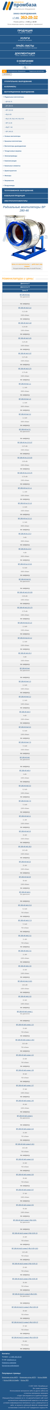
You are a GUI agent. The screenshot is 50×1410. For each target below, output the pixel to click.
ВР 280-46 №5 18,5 (24, 846)
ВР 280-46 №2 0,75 (24, 368)
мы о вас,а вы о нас (25, 62)
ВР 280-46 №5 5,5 (25, 785)
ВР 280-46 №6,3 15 (24, 966)
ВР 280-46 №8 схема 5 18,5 (25, 1144)
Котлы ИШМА (42, 1377)
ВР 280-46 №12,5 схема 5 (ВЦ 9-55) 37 (25, 1322)
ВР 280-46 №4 (25, 668)
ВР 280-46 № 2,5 (25, 429)
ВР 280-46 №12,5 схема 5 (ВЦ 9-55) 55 (25, 1337)
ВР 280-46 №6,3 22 (24, 996)
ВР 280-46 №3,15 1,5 (25, 623)
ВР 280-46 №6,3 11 (24, 935)
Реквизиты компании (9, 1362)
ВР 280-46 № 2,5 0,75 (25, 473)
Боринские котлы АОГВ (28, 1377)
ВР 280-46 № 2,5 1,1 (25, 488)
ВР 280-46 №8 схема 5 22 (25, 1159)
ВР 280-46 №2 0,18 (24, 323)
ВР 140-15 (9, 131)
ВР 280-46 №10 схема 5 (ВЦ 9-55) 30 (24, 1279)
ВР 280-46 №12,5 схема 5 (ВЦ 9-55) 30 (25, 1307)
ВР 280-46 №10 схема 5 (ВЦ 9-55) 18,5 (25, 1248)
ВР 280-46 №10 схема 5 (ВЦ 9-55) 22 (24, 1263)
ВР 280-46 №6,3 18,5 (25, 981)
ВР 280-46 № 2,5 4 (25, 549)
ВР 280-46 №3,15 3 (24, 653)
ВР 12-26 (8, 123)
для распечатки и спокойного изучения (25, 47)
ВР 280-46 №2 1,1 (25, 384)
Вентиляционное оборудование (16, 71)
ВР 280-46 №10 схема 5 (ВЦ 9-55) (25, 1220)
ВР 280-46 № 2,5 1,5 (25, 503)
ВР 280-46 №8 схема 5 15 (25, 1129)
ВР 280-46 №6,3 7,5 (24, 920)
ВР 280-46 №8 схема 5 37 (25, 1190)
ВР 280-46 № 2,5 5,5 (25, 564)
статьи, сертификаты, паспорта (25, 54)
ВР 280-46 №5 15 (25, 831)
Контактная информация (10, 1365)
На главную (4, 71)
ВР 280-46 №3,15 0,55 (24, 592)
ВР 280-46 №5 (25, 757)
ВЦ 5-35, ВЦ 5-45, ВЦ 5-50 (14, 118)
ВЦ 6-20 (8, 114)
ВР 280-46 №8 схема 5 (25, 1116)
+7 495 (25, 18)
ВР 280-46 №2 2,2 (25, 414)
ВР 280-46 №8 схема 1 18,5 (25, 1040)
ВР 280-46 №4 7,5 (25, 742)
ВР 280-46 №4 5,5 (25, 727)
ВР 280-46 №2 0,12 (24, 308)
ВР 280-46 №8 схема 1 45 (25, 1100)
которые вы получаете (25, 39)
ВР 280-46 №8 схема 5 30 (25, 1174)
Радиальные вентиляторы (36, 71)
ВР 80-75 (8, 101)
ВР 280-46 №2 (25, 294)
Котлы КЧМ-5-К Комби (11, 1380)
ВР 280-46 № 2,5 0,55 (25, 457)
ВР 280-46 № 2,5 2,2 (25, 518)
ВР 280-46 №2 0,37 (24, 353)
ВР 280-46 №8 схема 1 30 (25, 1070)
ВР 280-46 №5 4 (24, 770)
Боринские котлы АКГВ (10, 1377)
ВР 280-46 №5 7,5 (25, 801)
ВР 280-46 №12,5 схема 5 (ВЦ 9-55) (25, 1294)
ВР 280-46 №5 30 (25, 877)
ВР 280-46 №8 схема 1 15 (25, 1024)
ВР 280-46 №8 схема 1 (25, 1011)
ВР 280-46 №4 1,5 (25, 681)
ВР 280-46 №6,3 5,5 (24, 905)
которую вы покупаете (25, 31)
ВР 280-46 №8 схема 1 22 (25, 1055)
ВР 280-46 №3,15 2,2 (25, 638)
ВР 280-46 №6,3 (25, 892)
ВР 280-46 (9, 106)
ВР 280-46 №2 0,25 (24, 338)
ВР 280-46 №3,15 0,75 (24, 607)
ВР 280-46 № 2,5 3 (25, 533)
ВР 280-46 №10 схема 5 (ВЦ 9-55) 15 (24, 1233)
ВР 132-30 (9, 110)
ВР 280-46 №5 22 (25, 861)
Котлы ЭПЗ (24, 1380)
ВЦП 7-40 (8, 127)
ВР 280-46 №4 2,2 (25, 696)
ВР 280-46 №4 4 (24, 712)
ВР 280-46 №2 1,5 (25, 399)
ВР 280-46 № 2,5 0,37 (25, 442)
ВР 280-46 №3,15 (25, 579)
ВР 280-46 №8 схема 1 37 (25, 1085)
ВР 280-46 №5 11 (25, 816)
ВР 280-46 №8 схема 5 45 (25, 1205)
